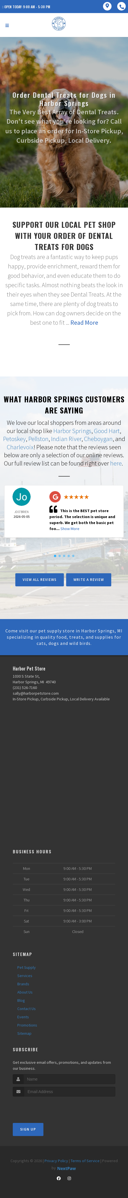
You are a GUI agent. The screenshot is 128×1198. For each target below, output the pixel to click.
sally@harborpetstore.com (36, 693)
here (116, 463)
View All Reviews (39, 579)
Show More (69, 528)
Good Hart (107, 431)
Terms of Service (85, 1160)
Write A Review (89, 579)
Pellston (38, 439)
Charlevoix (20, 447)
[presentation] (43, 1107)
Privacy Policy (56, 1160)
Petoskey (14, 439)
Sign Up (28, 1129)
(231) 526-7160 (25, 687)
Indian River (66, 439)
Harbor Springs (72, 431)
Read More (84, 322)
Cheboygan (98, 439)
